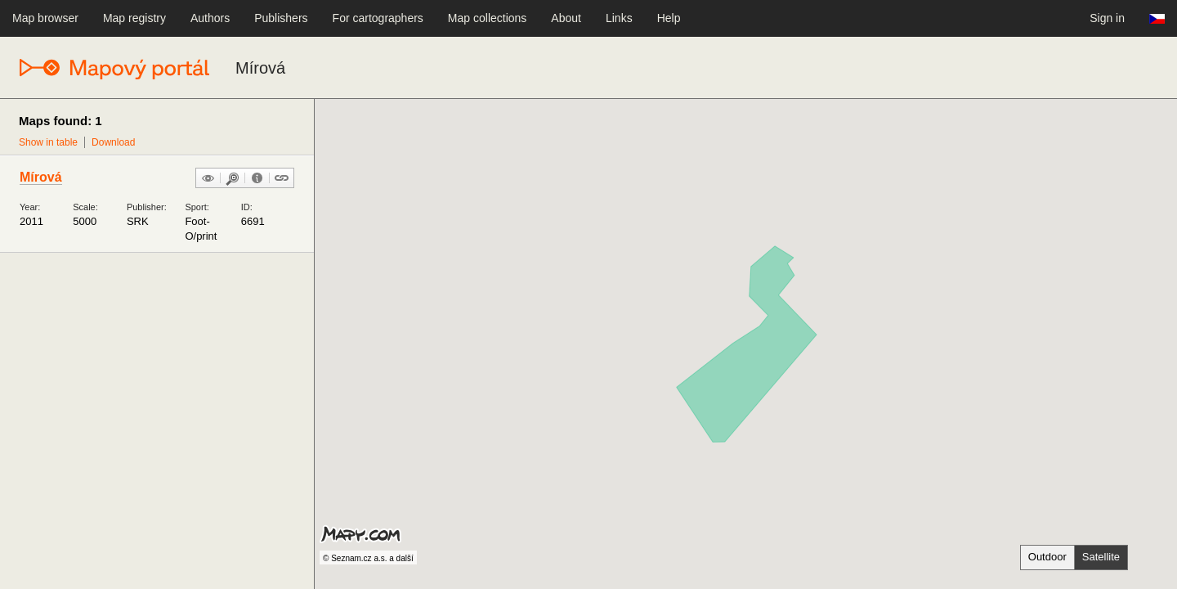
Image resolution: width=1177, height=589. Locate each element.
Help (669, 18)
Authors (210, 18)
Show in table (48, 142)
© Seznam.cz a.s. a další (368, 558)
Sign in (1107, 18)
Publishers (280, 18)
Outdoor (1047, 557)
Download (113, 142)
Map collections (487, 18)
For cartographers (378, 18)
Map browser (45, 18)
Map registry (134, 18)
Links (619, 18)
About (566, 18)
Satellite (1101, 557)
